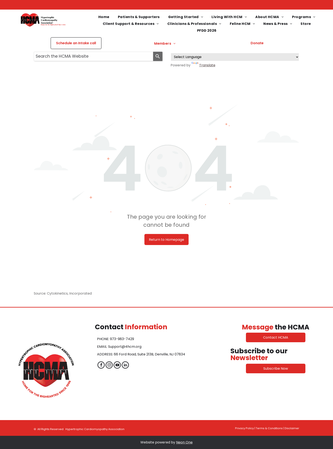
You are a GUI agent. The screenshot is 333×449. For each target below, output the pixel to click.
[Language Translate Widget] (235, 57)
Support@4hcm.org (124, 346)
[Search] (157, 56)
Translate (203, 65)
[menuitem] (104, 17)
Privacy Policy (244, 428)
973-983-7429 (122, 338)
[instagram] (109, 365)
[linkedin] (125, 365)
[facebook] (101, 365)
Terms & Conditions (269, 428)
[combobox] (93, 56)
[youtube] (117, 365)
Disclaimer (292, 428)
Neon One (184, 442)
